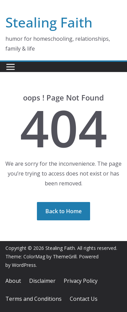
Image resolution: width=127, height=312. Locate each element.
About (13, 281)
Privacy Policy (81, 281)
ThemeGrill (65, 256)
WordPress (24, 265)
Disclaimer (42, 281)
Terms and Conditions (33, 298)
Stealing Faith (48, 22)
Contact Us (84, 298)
